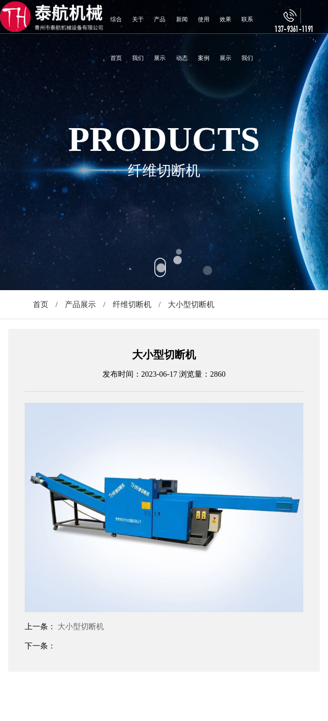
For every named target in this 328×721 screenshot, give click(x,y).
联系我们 (247, 38)
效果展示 (225, 38)
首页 (40, 304)
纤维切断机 (132, 304)
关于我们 (138, 38)
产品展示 (159, 38)
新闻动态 (182, 38)
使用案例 (203, 38)
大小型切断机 (81, 626)
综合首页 (116, 38)
